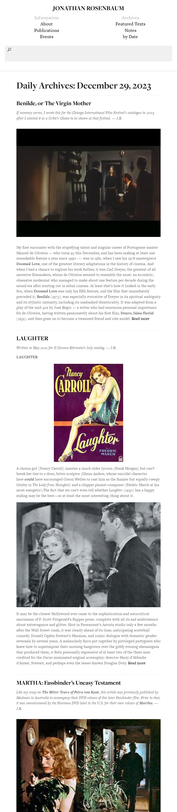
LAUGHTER (32, 338)
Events (46, 36)
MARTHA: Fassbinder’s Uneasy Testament (68, 682)
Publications (46, 30)
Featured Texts (130, 24)
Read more (140, 318)
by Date (130, 36)
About (46, 24)
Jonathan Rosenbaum (88, 8)
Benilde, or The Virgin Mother (53, 103)
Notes (130, 30)
